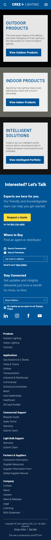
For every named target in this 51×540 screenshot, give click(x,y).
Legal (6, 503)
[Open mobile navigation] (46, 5)
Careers (7, 494)
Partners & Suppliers (14, 455)
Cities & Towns (11, 364)
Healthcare (9, 400)
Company (8, 481)
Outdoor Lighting (12, 338)
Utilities (7, 368)
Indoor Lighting (11, 342)
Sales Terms (9, 421)
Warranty (8, 426)
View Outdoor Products (23, 52)
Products (8, 333)
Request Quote (11, 417)
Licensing (8, 508)
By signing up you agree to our (25, 307)
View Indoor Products (22, 102)
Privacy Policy (20, 529)
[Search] (5, 5)
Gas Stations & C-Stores (16, 359)
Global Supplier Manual (15, 473)
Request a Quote (17, 217)
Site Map (33, 529)
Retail (6, 391)
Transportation (11, 373)
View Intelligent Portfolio (25, 159)
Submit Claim (10, 430)
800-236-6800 (17, 224)
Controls (7, 347)
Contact (7, 485)
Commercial (9, 382)
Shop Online (21, 265)
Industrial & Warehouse (15, 377)
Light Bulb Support (13, 438)
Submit (44, 300)
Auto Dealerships (12, 395)
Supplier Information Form (17, 468)
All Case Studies (11, 404)
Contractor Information (15, 459)
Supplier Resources (13, 464)
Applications (10, 355)
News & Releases (12, 499)
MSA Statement (11, 512)
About (6, 490)
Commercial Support (14, 412)
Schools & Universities (15, 386)
